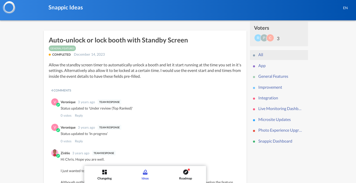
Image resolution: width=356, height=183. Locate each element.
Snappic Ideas (65, 7)
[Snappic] (9, 7)
